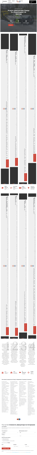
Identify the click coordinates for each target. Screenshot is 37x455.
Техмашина (4, 2)
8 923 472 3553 (31, 2)
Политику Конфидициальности (15, 452)
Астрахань (10, 2)
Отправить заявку (6, 448)
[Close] (7, 50)
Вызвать (7, 163)
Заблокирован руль (6, 438)
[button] (4, 109)
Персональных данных (28, 452)
